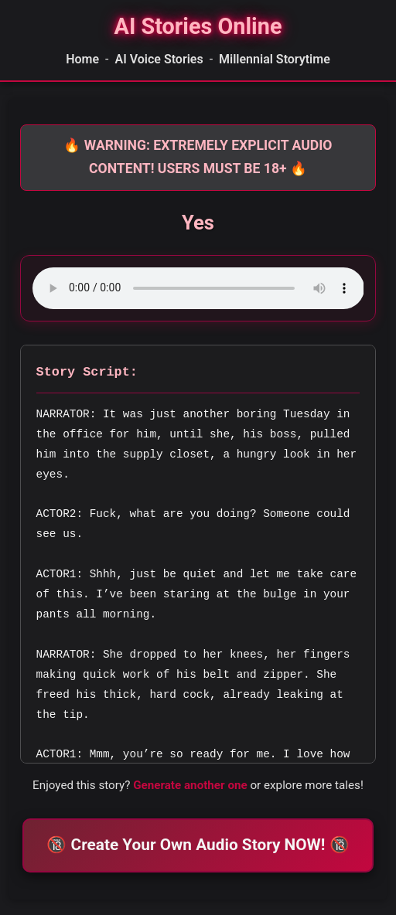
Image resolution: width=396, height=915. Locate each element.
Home (82, 59)
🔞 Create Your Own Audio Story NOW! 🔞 (197, 844)
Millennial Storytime (274, 59)
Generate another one (190, 785)
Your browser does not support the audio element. (198, 288)
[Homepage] (198, 27)
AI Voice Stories (158, 59)
